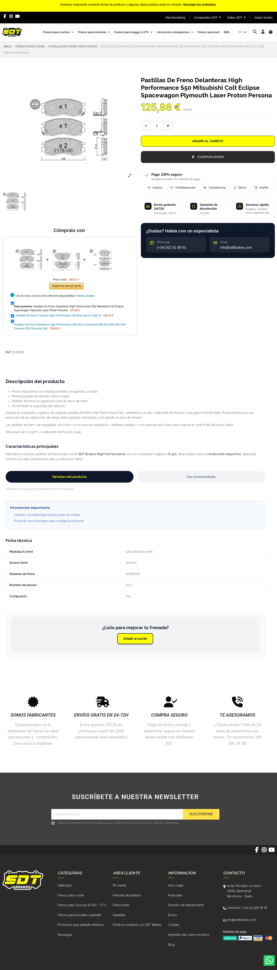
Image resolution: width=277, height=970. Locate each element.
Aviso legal (175, 885)
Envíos (172, 915)
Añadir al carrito (207, 141)
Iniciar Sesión (263, 17)
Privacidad (175, 895)
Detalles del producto (69, 477)
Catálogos (65, 885)
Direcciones (121, 905)
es (242, 32)
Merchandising (175, 17)
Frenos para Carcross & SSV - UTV (82, 905)
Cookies (173, 924)
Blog (171, 944)
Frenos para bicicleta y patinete (79, 915)
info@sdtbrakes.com (241, 920)
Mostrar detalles (85, 295)
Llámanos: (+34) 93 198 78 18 (247, 907)
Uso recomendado (201, 477)
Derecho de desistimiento (186, 905)
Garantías (119, 915)
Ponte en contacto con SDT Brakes (137, 924)
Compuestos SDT (207, 17)
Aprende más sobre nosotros (188, 934)
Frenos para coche (71, 895)
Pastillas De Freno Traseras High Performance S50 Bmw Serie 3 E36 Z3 (58, 315)
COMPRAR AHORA (207, 157)
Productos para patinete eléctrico (81, 924)
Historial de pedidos (127, 895)
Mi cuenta (119, 885)
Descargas (65, 934)
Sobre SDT (236, 17)
